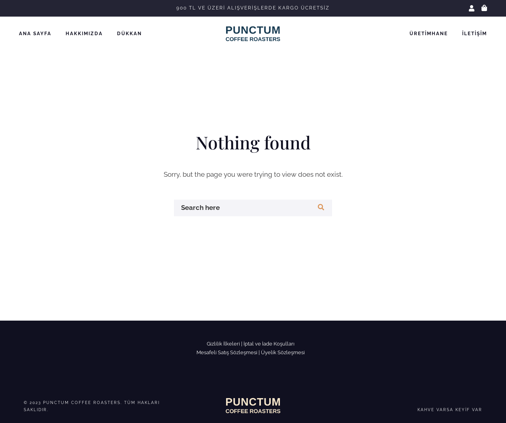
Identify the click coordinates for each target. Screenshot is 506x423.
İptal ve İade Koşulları (269, 344)
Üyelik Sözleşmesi (283, 352)
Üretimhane (429, 33)
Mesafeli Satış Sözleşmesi (226, 352)
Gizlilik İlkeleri (223, 344)
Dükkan (129, 33)
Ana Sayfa (35, 33)
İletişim (474, 33)
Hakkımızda (84, 33)
